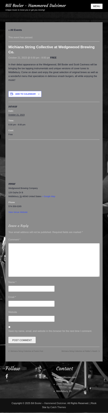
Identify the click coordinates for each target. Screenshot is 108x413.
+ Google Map (48, 196)
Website (12, 312)
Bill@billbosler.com (66, 377)
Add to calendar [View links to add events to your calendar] (25, 94)
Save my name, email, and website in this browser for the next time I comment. (50, 331)
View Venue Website (18, 212)
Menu (96, 6)
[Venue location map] (54, 161)
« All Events (15, 30)
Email (12, 297)
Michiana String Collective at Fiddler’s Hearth (80, 351)
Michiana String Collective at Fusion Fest (26, 351)
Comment (14, 239)
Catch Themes (58, 407)
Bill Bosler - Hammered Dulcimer (35, 5)
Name (12, 282)
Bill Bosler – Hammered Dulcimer (48, 403)
